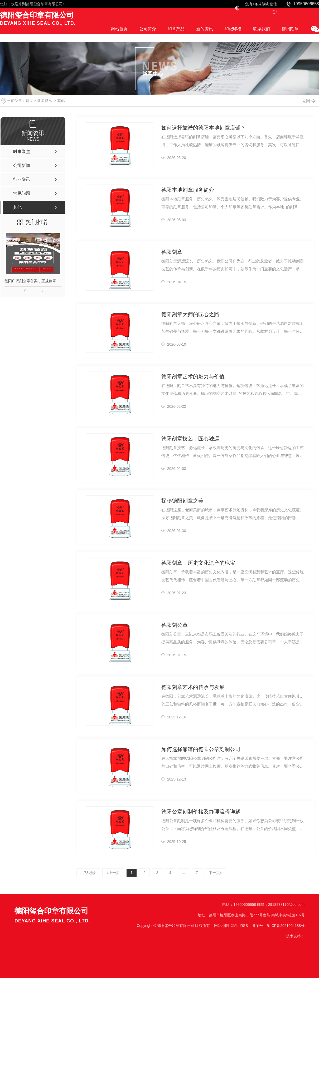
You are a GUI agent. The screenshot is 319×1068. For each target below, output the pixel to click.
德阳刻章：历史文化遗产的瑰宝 (198, 563)
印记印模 (233, 29)
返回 (309, 100)
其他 (61, 100)
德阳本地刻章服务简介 (187, 190)
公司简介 (147, 29)
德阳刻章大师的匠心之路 (190, 314)
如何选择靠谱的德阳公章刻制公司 (200, 749)
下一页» (215, 873)
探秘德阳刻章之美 (182, 501)
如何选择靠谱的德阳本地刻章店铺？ (203, 128)
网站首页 (119, 29)
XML (234, 925)
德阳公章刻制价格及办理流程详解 (200, 811)
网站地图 (221, 925)
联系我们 (261, 29)
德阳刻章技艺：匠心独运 (190, 438)
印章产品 (176, 29)
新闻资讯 (204, 29)
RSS (244, 925)
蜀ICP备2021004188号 (285, 925)
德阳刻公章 (174, 625)
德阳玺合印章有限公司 (44, 4)
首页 (29, 100)
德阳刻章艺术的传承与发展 (193, 687)
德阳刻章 (290, 29)
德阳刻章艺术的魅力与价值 (193, 376)
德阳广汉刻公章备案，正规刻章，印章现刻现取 (32, 281)
